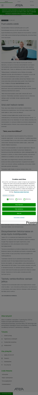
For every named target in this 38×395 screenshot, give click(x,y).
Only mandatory (19, 209)
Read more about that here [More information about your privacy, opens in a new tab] (21, 192)
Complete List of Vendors (8, 195)
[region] (19, 197)
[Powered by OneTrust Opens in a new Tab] (31, 221)
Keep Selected (19, 204)
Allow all (19, 213)
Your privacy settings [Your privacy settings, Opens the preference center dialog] (19, 217)
